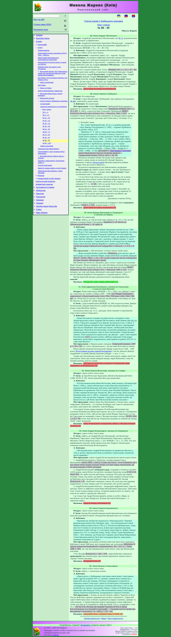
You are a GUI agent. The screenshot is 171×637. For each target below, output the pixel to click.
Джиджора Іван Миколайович (48, 158)
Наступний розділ (115, 618)
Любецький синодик (47, 103)
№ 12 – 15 (46, 124)
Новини (39, 36)
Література (40, 203)
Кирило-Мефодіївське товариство (50, 95)
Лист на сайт (39, 19)
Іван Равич (42, 89)
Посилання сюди (40, 30)
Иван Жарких (42, 228)
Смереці (56, 635)
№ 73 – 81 (46, 142)
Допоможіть (85, 625)
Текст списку (46, 115)
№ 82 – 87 (46, 146)
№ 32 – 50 (46, 133)
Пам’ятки (40, 207)
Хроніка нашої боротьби (46, 221)
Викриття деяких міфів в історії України (52, 178)
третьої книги (98, 162)
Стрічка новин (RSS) (42, 25)
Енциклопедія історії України (49, 190)
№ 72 (121, 38)
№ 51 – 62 (46, 136)
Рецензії (41, 186)
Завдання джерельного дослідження (53, 112)
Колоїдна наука (42, 39)
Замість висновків (46, 155)
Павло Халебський (46, 86)
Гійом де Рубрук (46, 92)
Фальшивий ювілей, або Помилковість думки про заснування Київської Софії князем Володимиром (53, 76)
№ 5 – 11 (46, 121)
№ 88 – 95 (46, 149)
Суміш (38, 224)
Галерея (39, 217)
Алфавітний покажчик (44, 196)
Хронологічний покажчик (45, 193)
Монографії (42, 46)
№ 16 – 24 (46, 127)
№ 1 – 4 (45, 118)
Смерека (40, 214)
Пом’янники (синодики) (120, 151)
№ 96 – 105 (47, 152)
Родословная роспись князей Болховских (93, 351)
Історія (39, 43)
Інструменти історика (45, 200)
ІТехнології (40, 210)
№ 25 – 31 (46, 130)
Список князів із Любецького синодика (53, 106)
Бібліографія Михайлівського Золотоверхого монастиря (48, 61)
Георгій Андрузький (45, 175)
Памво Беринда (43, 52)
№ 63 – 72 (46, 139)
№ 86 (73, 101)
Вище (103, 618)
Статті (40, 49)
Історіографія (45, 109)
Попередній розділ (92, 618)
